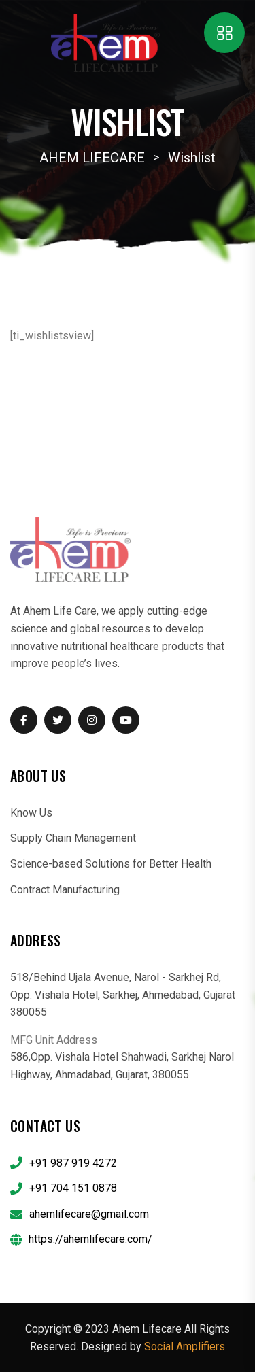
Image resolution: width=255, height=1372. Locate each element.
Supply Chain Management (73, 837)
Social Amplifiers (184, 1346)
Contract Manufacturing (65, 889)
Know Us (31, 812)
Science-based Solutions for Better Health (110, 863)
